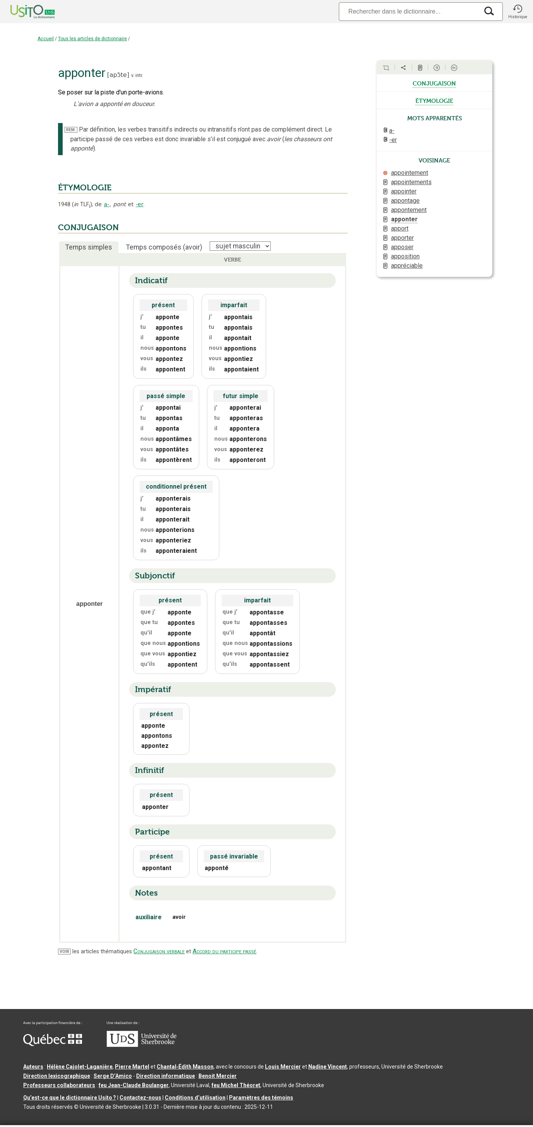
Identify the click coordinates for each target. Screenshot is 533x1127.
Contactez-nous (140, 1098)
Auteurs (33, 1067)
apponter (404, 219)
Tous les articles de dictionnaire (92, 38)
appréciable (407, 265)
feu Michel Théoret (236, 1085)
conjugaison (434, 82)
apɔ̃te (118, 75)
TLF (82, 204)
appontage (405, 200)
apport (399, 228)
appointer (404, 191)
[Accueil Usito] (24, 11)
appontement (409, 210)
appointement (409, 172)
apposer (402, 247)
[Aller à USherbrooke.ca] (141, 1045)
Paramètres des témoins (261, 1098)
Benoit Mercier (217, 1076)
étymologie (434, 100)
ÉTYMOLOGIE (84, 187)
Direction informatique (165, 1076)
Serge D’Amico (113, 1076)
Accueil (46, 38)
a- (106, 204)
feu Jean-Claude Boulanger (134, 1085)
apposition (405, 256)
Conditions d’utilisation (195, 1098)
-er (140, 204)
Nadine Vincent (327, 1067)
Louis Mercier (283, 1067)
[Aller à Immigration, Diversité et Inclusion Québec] (52, 1044)
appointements (411, 182)
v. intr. (137, 75)
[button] (517, 11)
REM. (71, 129)
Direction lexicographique (56, 1076)
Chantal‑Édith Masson (185, 1067)
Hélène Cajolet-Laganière (80, 1067)
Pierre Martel (132, 1067)
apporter (402, 237)
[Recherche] (409, 11)
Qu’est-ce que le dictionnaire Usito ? (69, 1098)
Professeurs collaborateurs (59, 1085)
